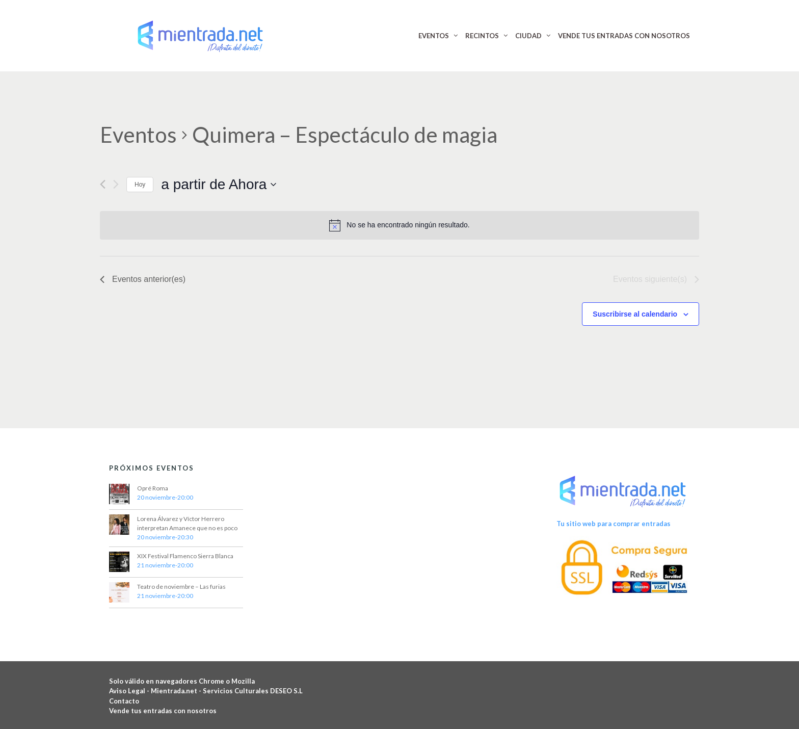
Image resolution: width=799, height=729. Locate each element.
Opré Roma (152, 488)
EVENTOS (433, 36)
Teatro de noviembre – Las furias (181, 586)
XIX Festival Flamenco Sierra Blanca (185, 556)
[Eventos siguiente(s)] (116, 184)
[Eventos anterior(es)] (102, 184)
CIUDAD (528, 36)
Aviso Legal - (130, 691)
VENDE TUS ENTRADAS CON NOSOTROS (624, 36)
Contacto (124, 701)
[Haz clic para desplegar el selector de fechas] (218, 184)
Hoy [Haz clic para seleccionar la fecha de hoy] (140, 184)
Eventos (138, 134)
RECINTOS (482, 36)
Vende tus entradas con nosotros (163, 711)
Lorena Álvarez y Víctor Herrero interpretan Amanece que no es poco (187, 523)
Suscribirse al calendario (635, 314)
